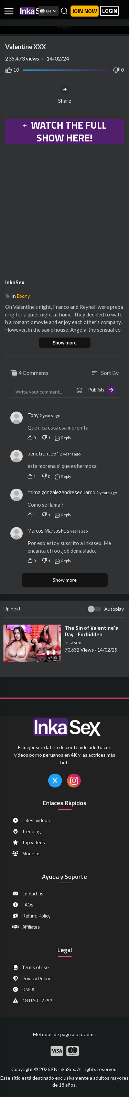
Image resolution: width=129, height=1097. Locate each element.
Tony (33, 415)
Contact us (27, 893)
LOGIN (109, 11)
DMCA (23, 989)
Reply (62, 437)
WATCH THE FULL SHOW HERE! (64, 131)
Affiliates (26, 926)
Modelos (26, 853)
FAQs (22, 904)
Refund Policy (31, 915)
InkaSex (14, 282)
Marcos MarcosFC (47, 531)
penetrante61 (43, 454)
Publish (101, 390)
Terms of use (30, 967)
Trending (26, 831)
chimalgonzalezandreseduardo (61, 492)
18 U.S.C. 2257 (32, 1000)
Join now (84, 11)
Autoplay (114, 609)
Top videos (28, 842)
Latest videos (31, 820)
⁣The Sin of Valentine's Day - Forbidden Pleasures (91, 634)
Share (64, 94)
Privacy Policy (31, 978)
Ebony (23, 295)
